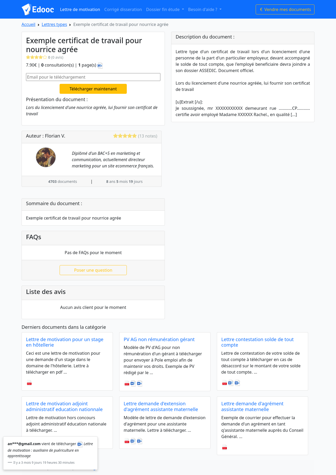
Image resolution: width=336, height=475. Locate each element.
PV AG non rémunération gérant (159, 339)
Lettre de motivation (80, 9)
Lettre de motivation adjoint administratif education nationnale (64, 406)
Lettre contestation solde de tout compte (257, 342)
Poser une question (93, 270)
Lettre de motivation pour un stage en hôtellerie (64, 342)
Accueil (28, 24)
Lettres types (54, 24)
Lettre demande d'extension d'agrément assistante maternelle (161, 406)
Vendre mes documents (285, 9)
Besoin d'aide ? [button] (203, 9)
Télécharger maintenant (93, 89)
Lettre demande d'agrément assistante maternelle (252, 406)
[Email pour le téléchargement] (93, 77)
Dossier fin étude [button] (163, 9)
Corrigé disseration (123, 9)
